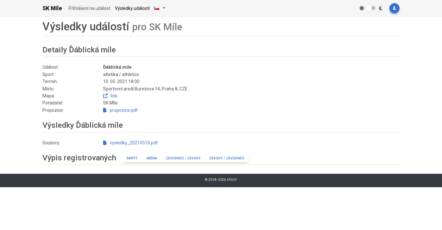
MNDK (232, 180)
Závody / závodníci (226, 158)
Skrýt (132, 158)
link (110, 95)
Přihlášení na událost (89, 8)
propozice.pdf (120, 110)
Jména (151, 158)
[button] (394, 8)
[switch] (370, 8)
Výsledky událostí (132, 8)
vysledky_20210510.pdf (130, 142)
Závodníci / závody (183, 158)
